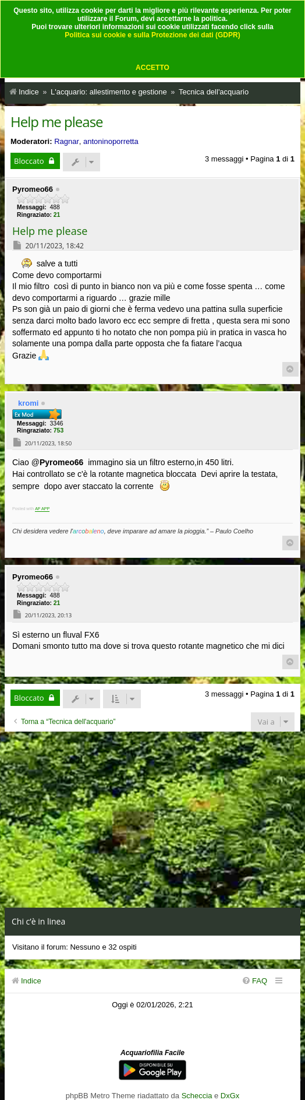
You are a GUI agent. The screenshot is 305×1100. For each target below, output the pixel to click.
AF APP (42, 508)
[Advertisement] (152, 819)
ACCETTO (152, 68)
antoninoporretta (111, 141)
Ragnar (66, 141)
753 (58, 430)
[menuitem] (254, 980)
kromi (28, 403)
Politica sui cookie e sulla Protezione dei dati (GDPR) (152, 35)
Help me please (56, 121)
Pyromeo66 (32, 189)
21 (57, 215)
